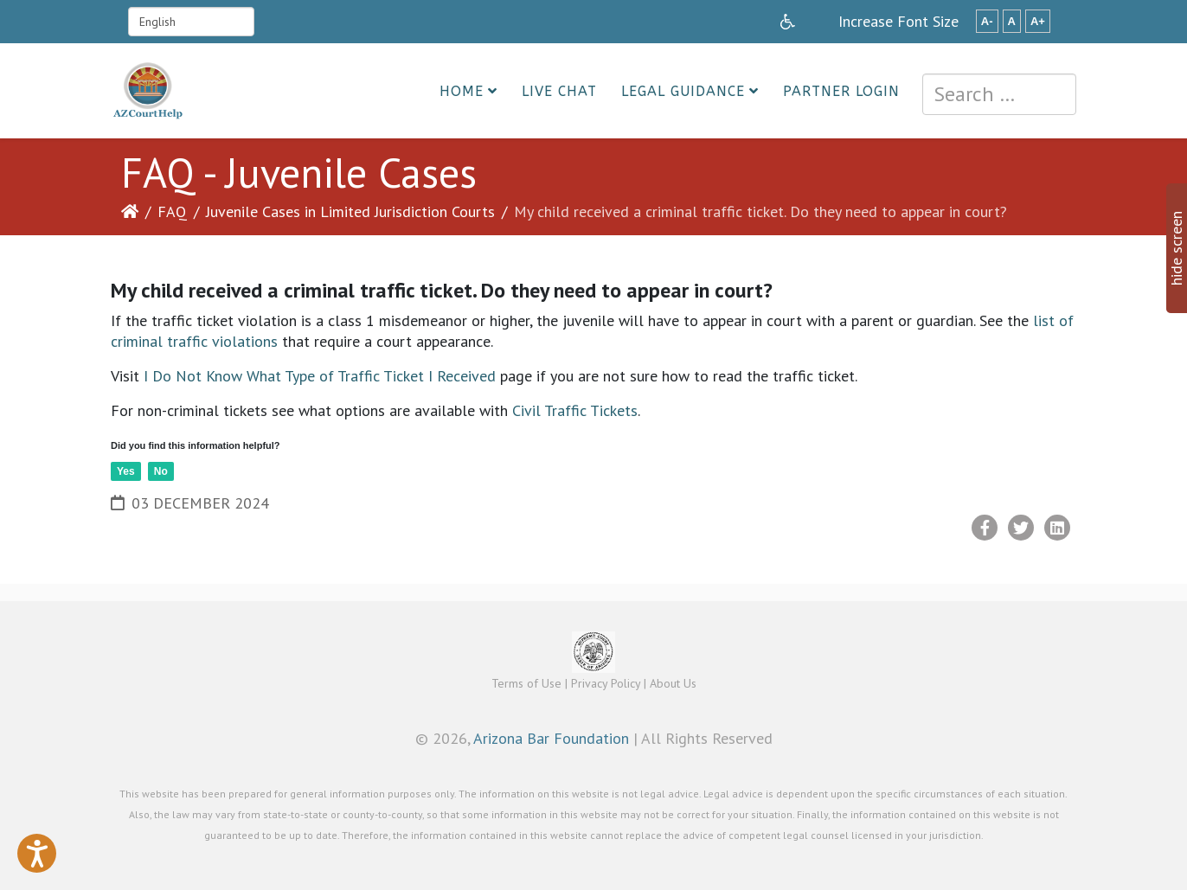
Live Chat (559, 91)
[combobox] (999, 94)
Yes (126, 471)
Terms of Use (526, 683)
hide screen (1176, 248)
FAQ (172, 211)
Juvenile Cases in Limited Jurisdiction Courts (350, 211)
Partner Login (841, 91)
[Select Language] (191, 21)
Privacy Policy (605, 683)
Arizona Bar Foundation (551, 738)
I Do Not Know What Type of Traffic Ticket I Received (320, 376)
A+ (1037, 21)
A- (987, 21)
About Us (673, 683)
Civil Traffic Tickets (575, 410)
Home (462, 91)
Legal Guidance (683, 91)
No (161, 471)
